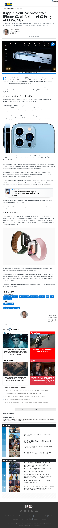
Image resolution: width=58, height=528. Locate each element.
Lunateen (36, 519)
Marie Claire (22, 515)
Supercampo (15, 519)
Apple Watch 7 (7, 299)
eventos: (5, 302)
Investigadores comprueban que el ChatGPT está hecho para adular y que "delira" (25, 193)
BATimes (44, 519)
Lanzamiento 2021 (8, 303)
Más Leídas (6, 425)
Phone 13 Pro (14, 296)
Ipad (47, 296)
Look (22, 519)
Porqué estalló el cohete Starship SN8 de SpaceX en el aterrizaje (23, 393)
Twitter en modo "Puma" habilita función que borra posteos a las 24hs (25, 396)
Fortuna (29, 515)
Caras (14, 515)
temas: (5, 306)
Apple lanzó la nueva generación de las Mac (17, 399)
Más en (11, 329)
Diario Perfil (8, 515)
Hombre (36, 515)
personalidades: (8, 294)
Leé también (16, 189)
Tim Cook (6, 296)
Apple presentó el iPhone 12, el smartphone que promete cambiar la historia (26, 403)
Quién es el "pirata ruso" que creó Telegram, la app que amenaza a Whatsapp (27, 390)
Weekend (43, 515)
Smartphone (16, 308)
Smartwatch (7, 308)
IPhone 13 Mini (34, 296)
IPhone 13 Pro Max (24, 296)
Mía (31, 519)
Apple (52, 296)
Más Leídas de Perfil (9, 460)
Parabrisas (50, 515)
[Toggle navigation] (2, 4)
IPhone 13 (42, 296)
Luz (27, 519)
